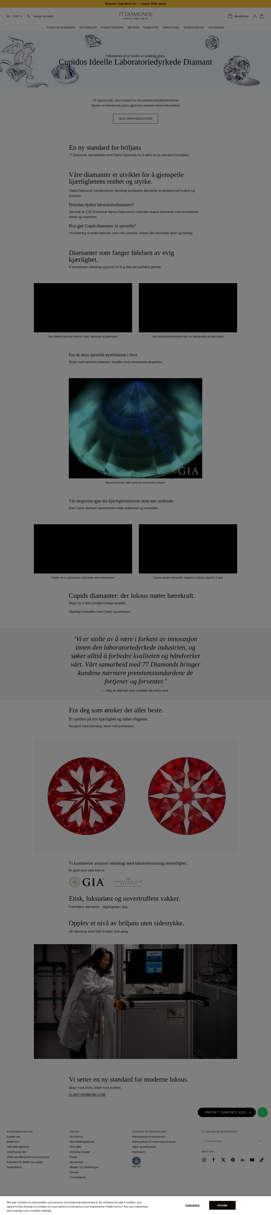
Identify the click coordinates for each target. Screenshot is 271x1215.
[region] (135, 1205)
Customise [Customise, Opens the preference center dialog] (192, 1205)
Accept (222, 1205)
